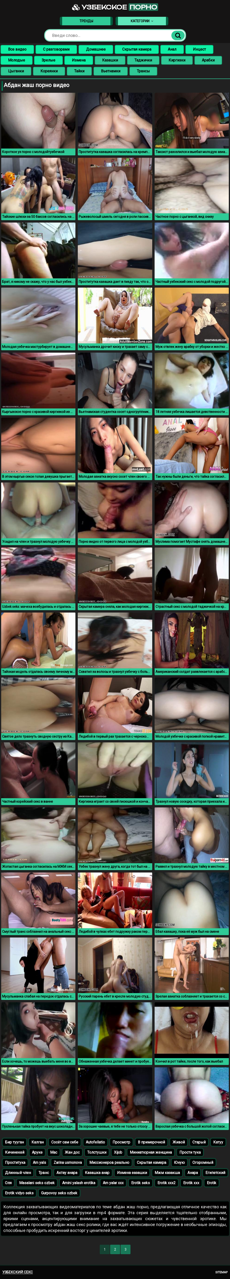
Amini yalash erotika (78, 1183)
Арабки (208, 60)
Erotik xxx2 (166, 1183)
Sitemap (221, 1272)
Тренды (86, 21)
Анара (192, 1172)
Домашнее (96, 49)
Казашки (110, 60)
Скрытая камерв (151, 1162)
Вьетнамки (110, 71)
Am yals (39, 1162)
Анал (172, 49)
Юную (179, 1162)
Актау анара (66, 1172)
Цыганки (16, 71)
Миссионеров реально (109, 1162)
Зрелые (48, 60)
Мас (53, 1152)
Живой (179, 1142)
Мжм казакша (167, 1172)
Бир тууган (14, 1142)
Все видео (17, 49)
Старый (199, 1142)
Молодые (16, 60)
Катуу (218, 1142)
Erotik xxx (191, 1183)
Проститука (15, 1162)
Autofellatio (95, 1142)
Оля (8, 1183)
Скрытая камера (136, 49)
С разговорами (56, 49)
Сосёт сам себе (64, 1142)
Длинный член (18, 1172)
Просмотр (121, 1142)
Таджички (143, 60)
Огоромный (202, 1162)
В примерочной (151, 1142)
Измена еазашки (132, 1172)
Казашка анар (97, 1172)
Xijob (118, 1152)
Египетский (215, 1172)
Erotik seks (140, 1183)
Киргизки (177, 60)
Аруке (37, 1152)
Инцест (199, 49)
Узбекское (115, 7)
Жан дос (72, 1152)
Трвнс (44, 1172)
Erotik (211, 1183)
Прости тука (190, 1152)
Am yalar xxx (113, 1183)
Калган (37, 1142)
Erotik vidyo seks (19, 1193)
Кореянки (49, 71)
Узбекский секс (17, 1272)
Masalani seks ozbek (37, 1183)
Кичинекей (14, 1152)
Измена (79, 60)
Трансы (143, 71)
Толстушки (96, 1152)
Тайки (79, 71)
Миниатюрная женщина (151, 1152)
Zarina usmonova (68, 1162)
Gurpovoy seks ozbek (59, 1193)
